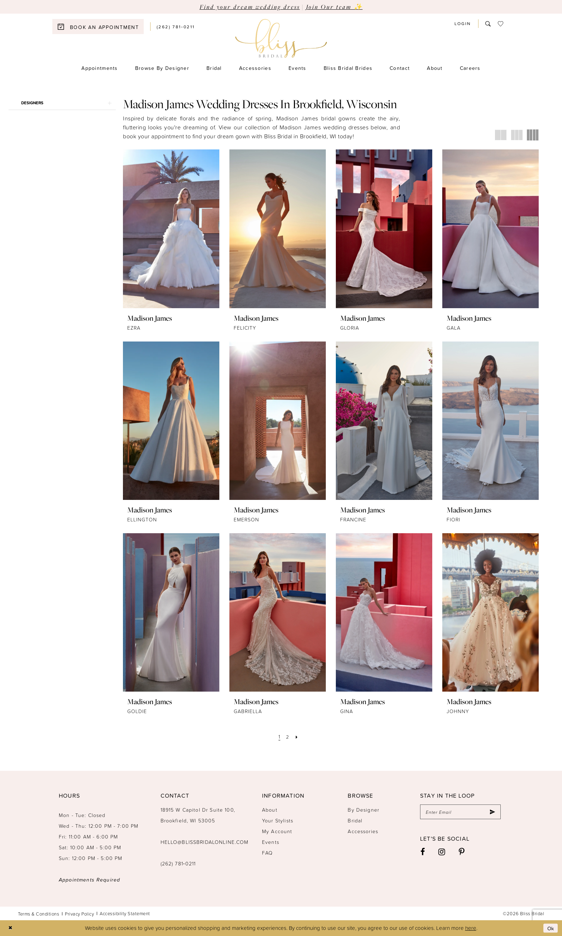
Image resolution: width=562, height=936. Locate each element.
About (269, 809)
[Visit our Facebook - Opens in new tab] (423, 852)
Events (270, 842)
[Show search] (488, 23)
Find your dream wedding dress (250, 7)
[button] (463, 23)
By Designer (363, 809)
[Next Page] (297, 736)
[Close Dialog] (10, 928)
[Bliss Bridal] (281, 38)
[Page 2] (287, 736)
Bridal (355, 820)
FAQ (267, 852)
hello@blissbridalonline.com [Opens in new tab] (205, 842)
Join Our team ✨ (334, 7)
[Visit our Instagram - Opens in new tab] (442, 852)
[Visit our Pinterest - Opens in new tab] (461, 852)
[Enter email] (460, 812)
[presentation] (171, 228)
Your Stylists (277, 820)
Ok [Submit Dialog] (550, 928)
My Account (277, 831)
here (470, 928)
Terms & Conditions (38, 914)
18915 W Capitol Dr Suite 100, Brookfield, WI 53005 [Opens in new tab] (198, 815)
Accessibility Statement (125, 913)
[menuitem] (101, 26)
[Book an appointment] (98, 26)
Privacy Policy (79, 914)
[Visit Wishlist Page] (500, 23)
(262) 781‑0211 (178, 863)
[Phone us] (175, 26)
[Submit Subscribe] (492, 812)
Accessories (363, 831)
